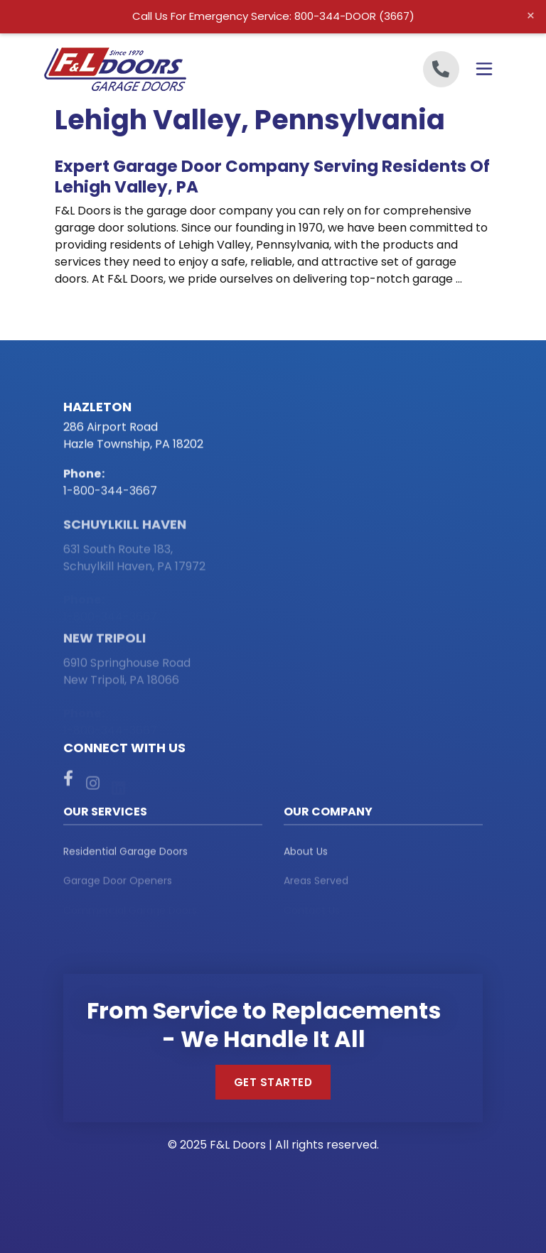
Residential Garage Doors (125, 854)
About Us (306, 854)
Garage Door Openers (117, 885)
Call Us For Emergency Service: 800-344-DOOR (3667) (273, 16)
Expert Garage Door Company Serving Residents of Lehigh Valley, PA (272, 176)
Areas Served (316, 885)
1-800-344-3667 (110, 492)
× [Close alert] (530, 16)
